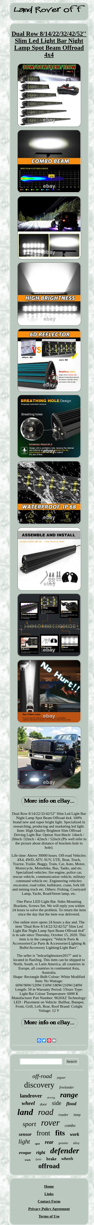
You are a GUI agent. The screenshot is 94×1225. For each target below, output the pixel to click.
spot (37, 1143)
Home (49, 1186)
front (43, 1133)
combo (70, 1125)
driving (51, 1097)
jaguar (61, 1077)
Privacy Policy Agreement (49, 1209)
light (24, 1141)
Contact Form (49, 1201)
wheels (67, 1158)
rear (49, 1142)
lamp (76, 1115)
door (43, 1104)
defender (64, 1150)
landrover (31, 1096)
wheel (28, 1103)
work (74, 1134)
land (25, 1112)
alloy (76, 1143)
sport (29, 1124)
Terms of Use (49, 1216)
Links (49, 1194)
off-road (42, 1076)
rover (50, 1123)
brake (51, 1159)
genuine (63, 1143)
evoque (25, 1152)
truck (28, 1160)
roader (63, 1115)
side (56, 1103)
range (69, 1095)
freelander (66, 1087)
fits (60, 1133)
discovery (39, 1085)
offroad (49, 1166)
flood (71, 1103)
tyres (38, 1159)
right (40, 1152)
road (45, 1112)
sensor (25, 1134)
